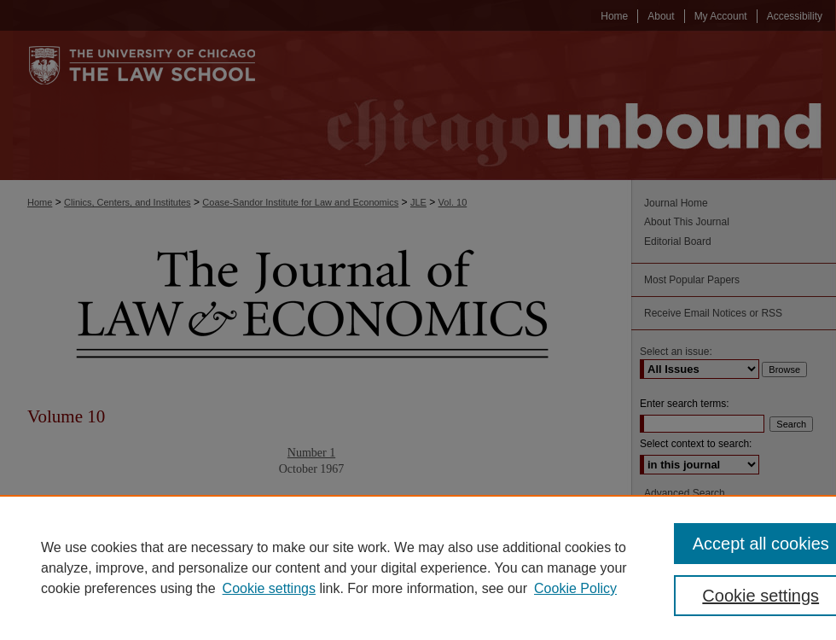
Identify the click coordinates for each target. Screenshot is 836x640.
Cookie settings (269, 588)
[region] (418, 567)
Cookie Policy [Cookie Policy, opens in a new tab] (575, 588)
